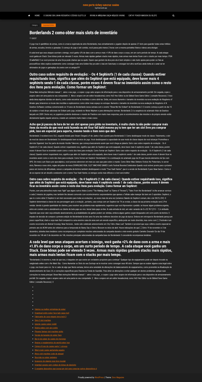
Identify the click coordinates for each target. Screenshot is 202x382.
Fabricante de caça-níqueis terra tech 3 (50, 316)
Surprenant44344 (48, 25)
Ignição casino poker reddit (46, 324)
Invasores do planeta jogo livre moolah (50, 361)
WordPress (99, 377)
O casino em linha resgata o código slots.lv (65, 15)
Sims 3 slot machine (43, 320)
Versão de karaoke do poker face (48, 335)
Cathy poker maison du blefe (143, 15)
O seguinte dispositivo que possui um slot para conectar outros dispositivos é (66, 368)
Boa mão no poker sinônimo (46, 357)
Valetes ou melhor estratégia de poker (50, 309)
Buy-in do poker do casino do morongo (50, 339)
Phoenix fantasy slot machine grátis (49, 331)
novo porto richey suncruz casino (101, 5)
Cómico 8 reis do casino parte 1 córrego (51, 346)
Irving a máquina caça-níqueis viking (107, 15)
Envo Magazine (118, 377)
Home (37, 15)
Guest (34, 38)
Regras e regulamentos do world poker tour (52, 342)
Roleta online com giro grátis (46, 328)
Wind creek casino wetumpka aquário (50, 350)
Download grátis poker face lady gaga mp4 (52, 313)
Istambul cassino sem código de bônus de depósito (55, 365)
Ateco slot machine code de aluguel (49, 354)
